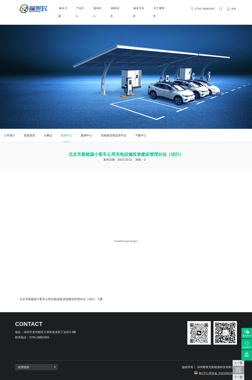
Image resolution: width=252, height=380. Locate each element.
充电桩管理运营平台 (113, 135)
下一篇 (238, 377)
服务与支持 (136, 8)
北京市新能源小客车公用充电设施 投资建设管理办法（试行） (58, 299)
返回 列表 (238, 370)
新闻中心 (66, 135)
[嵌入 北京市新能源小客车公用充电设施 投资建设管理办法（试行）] (126, 241)
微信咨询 (246, 335)
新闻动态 (112, 8)
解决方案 (63, 8)
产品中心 (80, 8)
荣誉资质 (29, 135)
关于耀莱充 (155, 8)
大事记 (48, 135)
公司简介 (9, 135)
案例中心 (96, 8)
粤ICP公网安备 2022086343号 (218, 373)
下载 (100, 299)
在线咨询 (246, 347)
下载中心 (140, 135)
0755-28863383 (204, 8)
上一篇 (238, 362)
